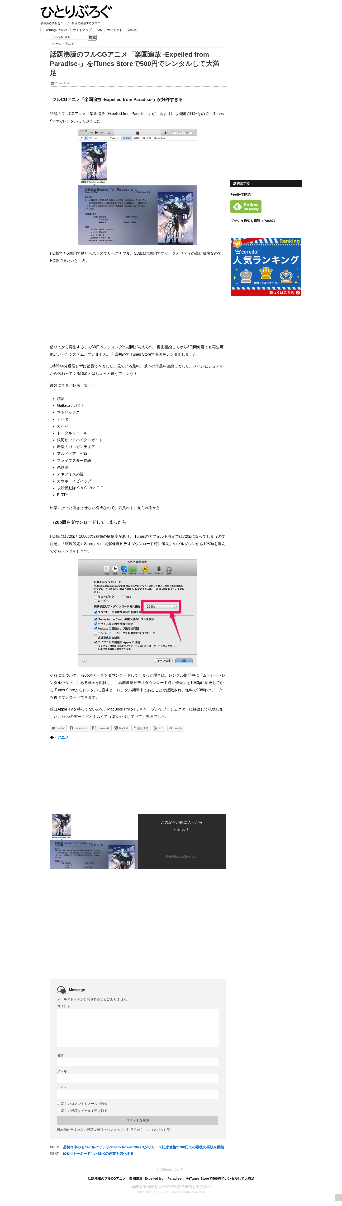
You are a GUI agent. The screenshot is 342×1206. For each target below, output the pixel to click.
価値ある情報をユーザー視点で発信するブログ (171, 1187)
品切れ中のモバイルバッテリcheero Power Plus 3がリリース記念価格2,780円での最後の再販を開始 (143, 1147)
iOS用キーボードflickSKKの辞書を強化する (98, 1153)
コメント (63, 1006)
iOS (99, 30)
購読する (241, 183)
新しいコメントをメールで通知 (84, 1103)
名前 (60, 1055)
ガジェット (114, 30)
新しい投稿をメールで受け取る (84, 1111)
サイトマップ (82, 30)
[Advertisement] (90, 776)
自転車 (132, 30)
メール (62, 1071)
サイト (62, 1087)
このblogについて (55, 30)
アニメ (63, 737)
